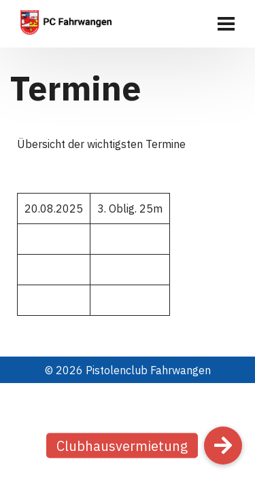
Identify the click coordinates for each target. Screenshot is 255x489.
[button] (223, 446)
